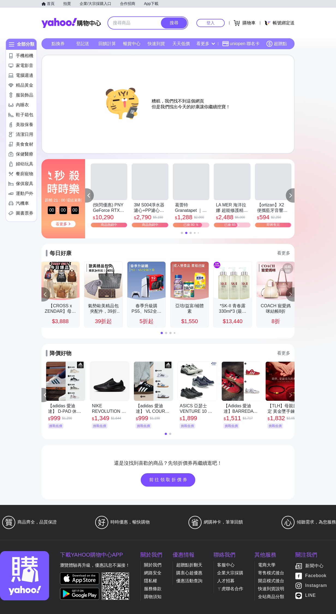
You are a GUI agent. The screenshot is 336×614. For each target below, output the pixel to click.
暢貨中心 (131, 43)
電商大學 (266, 565)
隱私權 (150, 580)
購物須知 (152, 596)
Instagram (316, 585)
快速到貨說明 (271, 588)
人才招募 (226, 580)
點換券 (58, 43)
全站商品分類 (271, 596)
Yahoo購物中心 (71, 23)
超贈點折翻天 (189, 565)
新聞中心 (314, 566)
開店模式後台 (271, 580)
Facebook (315, 576)
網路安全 (152, 573)
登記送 (82, 43)
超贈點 (276, 43)
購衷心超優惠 (189, 573)
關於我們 (152, 565)
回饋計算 (107, 43)
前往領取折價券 (168, 479)
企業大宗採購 (230, 573)
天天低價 (181, 43)
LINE (310, 595)
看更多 (205, 43)
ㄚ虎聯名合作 (230, 588)
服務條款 (152, 588)
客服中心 (226, 565)
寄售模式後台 (271, 573)
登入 (210, 23)
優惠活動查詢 (189, 580)
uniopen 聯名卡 (241, 43)
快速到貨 (156, 43)
